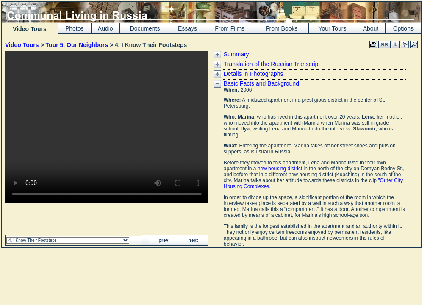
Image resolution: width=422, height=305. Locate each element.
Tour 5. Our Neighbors (77, 45)
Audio (105, 28)
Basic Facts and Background (261, 83)
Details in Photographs (253, 73)
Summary (236, 54)
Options (403, 28)
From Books (281, 28)
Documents (145, 28)
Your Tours (332, 28)
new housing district (280, 169)
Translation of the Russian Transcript (272, 64)
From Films (229, 28)
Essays (187, 28)
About (371, 28)
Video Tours (22, 45)
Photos (74, 28)
